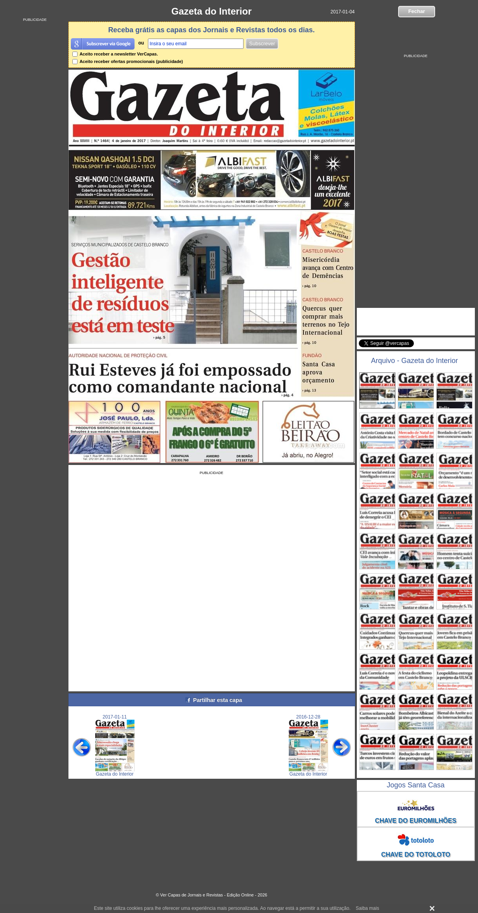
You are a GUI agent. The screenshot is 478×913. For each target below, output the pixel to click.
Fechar (416, 11)
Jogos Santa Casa (416, 785)
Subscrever (262, 43)
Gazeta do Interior (211, 11)
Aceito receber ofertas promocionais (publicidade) (127, 61)
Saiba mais (367, 908)
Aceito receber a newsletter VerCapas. (115, 54)
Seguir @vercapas (443, 347)
